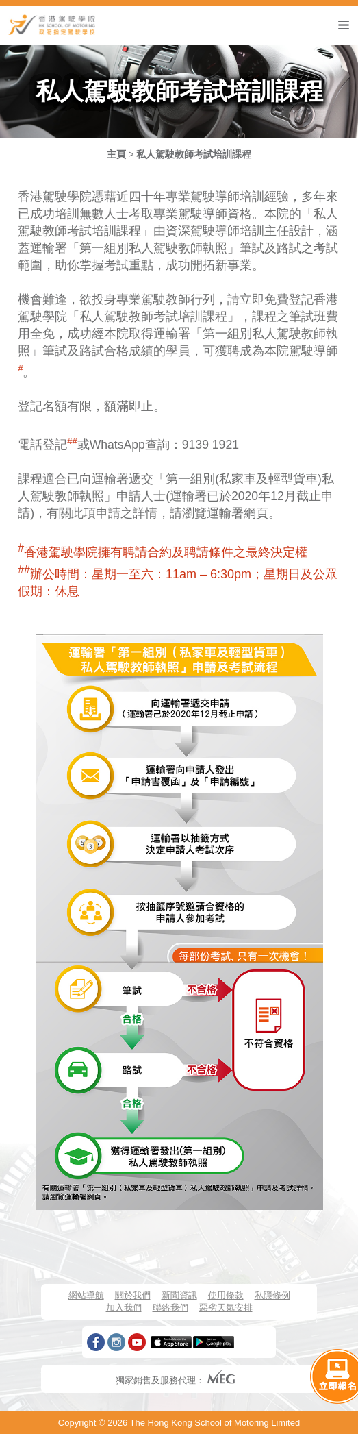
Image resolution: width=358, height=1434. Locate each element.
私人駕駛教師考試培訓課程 (193, 154)
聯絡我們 (170, 1307)
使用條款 (226, 1295)
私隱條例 (272, 1295)
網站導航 (86, 1295)
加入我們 (124, 1307)
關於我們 (133, 1295)
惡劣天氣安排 (226, 1307)
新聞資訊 (179, 1295)
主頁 (116, 154)
